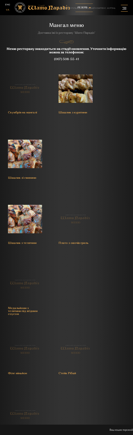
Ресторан (16, 365)
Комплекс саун (113, 365)
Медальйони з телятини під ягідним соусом (108, 170)
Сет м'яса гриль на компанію (110, 290)
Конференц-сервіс (87, 365)
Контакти (66, 375)
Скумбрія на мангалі (16, 109)
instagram (71, 329)
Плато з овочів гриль (63, 169)
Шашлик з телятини (15, 169)
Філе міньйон (17, 228)
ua (7, 10)
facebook (61, 329)
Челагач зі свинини (21, 288)
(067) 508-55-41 (66, 59)
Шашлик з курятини (59, 109)
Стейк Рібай (61, 228)
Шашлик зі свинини (105, 109)
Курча (56, 288)
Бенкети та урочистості (55, 365)
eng (7, 5)
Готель (30, 365)
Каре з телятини (108, 228)
